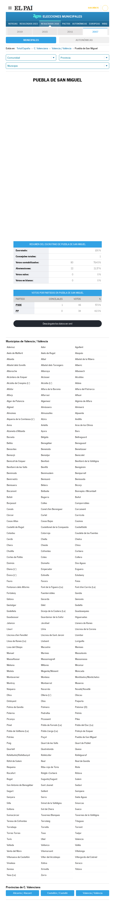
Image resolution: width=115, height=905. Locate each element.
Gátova (10, 599)
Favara (44, 581)
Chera (10, 545)
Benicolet (79, 455)
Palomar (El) (81, 707)
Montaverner (13, 677)
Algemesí (45, 401)
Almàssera (46, 407)
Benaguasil (80, 443)
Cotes (44, 557)
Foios (77, 581)
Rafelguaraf (81, 755)
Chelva (78, 539)
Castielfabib (81, 527)
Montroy (11, 683)
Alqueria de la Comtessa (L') (20, 419)
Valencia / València (92, 893)
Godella (78, 605)
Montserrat (46, 683)
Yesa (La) (11, 875)
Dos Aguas (80, 563)
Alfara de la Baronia (51, 389)
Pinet (9, 725)
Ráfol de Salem (14, 761)
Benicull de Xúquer (16, 461)
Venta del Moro (14, 851)
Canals (10, 509)
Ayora (44, 431)
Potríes (10, 737)
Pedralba (45, 713)
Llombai (79, 635)
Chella (44, 539)
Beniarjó (11, 455)
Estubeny (79, 575)
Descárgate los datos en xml (57, 323)
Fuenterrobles (48, 593)
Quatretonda (47, 749)
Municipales (31, 40)
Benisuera (12, 485)
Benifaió (45, 461)
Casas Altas (12, 521)
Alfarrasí (45, 395)
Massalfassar (13, 659)
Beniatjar (45, 455)
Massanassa (81, 659)
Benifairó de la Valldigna (87, 461)
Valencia (79, 839)
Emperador (46, 569)
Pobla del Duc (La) (84, 725)
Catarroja (45, 533)
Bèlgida (44, 437)
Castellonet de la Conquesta (55, 527)
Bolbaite (45, 491)
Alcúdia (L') (46, 383)
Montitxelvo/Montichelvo (87, 677)
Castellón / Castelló (57, 893)
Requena (11, 767)
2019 (20, 31)
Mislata (10, 671)
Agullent (79, 347)
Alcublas (79, 377)
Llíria (43, 629)
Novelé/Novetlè (82, 689)
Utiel (43, 839)
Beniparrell (80, 473)
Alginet (10, 407)
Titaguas (79, 821)
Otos (43, 701)
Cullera (78, 557)
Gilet (43, 605)
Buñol (78, 497)
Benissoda (80, 479)
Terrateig (45, 821)
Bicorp (78, 485)
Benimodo (12, 473)
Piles (77, 719)
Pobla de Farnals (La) (51, 725)
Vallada (10, 845)
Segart (10, 791)
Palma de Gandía (15, 707)
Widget (106, 24)
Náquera (11, 689)
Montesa (45, 677)
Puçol (44, 737)
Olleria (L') (46, 695)
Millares (45, 665)
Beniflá (44, 467)
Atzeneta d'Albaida (16, 431)
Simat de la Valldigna (51, 803)
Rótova (78, 773)
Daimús (10, 563)
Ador (43, 347)
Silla (9, 803)
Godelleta (11, 611)
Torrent (78, 827)
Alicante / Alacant (22, 893)
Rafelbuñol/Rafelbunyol (18, 755)
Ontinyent (11, 701)
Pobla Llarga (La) (49, 731)
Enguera (79, 569)
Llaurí (9, 629)
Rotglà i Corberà (49, 773)
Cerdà (10, 539)
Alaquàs (79, 353)
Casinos (79, 521)
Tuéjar (78, 833)
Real (43, 761)
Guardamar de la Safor (52, 617)
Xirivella (45, 869)
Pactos (66, 24)
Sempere (79, 791)
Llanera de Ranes (83, 623)
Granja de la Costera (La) (53, 611)
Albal (43, 359)
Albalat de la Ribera (84, 359)
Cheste (44, 545)
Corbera (79, 551)
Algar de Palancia (15, 401)
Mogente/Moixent (49, 671)
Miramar (79, 665)
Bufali (9, 497)
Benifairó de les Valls (17, 467)
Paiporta (79, 701)
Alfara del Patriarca (85, 389)
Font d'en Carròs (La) (85, 587)
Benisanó (45, 479)
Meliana (10, 665)
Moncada (79, 671)
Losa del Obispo (14, 647)
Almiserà (79, 407)
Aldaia (78, 383)
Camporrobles (82, 503)
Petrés (78, 713)
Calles (44, 503)
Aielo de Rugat (48, 353)
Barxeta (10, 437)
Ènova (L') (11, 575)
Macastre (45, 647)
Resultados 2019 (50, 24)
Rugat (10, 779)
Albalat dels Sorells (16, 365)
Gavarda (45, 599)
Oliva (9, 695)
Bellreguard (81, 437)
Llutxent (45, 641)
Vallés (78, 845)
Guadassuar (13, 617)
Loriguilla (79, 641)
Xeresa (10, 869)
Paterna (11, 713)
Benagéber (46, 443)
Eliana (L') (11, 569)
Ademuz (11, 347)
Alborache (12, 371)
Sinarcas (79, 803)
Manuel (10, 653)
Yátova (78, 869)
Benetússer (80, 449)
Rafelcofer (46, 755)
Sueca (78, 809)
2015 (45, 31)
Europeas (94, 24)
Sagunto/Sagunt (49, 779)
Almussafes (46, 413)
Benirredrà (12, 479)
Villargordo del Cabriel (86, 857)
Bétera (44, 485)
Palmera (45, 707)
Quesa (78, 749)
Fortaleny (11, 593)
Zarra (43, 875)
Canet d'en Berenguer (52, 509)
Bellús (10, 443)
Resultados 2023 (29, 24)
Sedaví (78, 785)
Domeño (45, 563)
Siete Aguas (81, 797)
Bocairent (11, 491)
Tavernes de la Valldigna (87, 815)
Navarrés (45, 689)
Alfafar (10, 389)
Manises (79, 647)
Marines (45, 653)
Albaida (10, 359)
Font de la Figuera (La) (52, 587)
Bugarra (45, 497)
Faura (9, 581)
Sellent (44, 791)
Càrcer (10, 515)
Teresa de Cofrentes (17, 821)
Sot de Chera (47, 809)
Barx (77, 431)
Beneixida (46, 449)
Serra (44, 797)
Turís (9, 839)
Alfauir (78, 395)
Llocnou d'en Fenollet (17, 635)
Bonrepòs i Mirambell (85, 491)
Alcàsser (45, 377)
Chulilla (10, 551)
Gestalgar (11, 605)
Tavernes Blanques (50, 815)
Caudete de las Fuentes (86, 533)
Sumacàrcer (13, 815)
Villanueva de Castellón (18, 857)
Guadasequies (82, 611)
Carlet (44, 515)
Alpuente (79, 413)
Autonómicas (84, 40)
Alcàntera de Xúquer (17, 377)
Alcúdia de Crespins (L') (18, 383)
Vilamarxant (47, 851)
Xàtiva (44, 863)
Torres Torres (13, 833)
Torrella (45, 827)
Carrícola (79, 515)
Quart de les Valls (49, 743)
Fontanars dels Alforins (18, 587)
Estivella (45, 575)
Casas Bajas (47, 521)
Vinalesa (11, 863)
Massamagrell (48, 659)
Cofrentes (46, 551)
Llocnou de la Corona (85, 629)
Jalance (11, 623)
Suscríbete (93, 8)
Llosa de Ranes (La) (16, 641)
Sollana (10, 809)
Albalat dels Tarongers (52, 365)
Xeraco (78, 863)
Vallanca (45, 845)
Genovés (79, 599)
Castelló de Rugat (15, 527)
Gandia (78, 593)
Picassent (46, 719)
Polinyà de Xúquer (84, 731)
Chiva (78, 545)
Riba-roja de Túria (50, 767)
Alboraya (45, 371)
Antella (44, 425)
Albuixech (80, 371)
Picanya (11, 719)
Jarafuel (45, 623)
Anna (9, 425)
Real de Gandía (82, 761)
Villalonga (80, 851)
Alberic (78, 365)
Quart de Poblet (83, 743)
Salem (78, 779)
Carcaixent (80, 509)
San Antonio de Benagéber (20, 785)
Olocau (78, 695)
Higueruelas (81, 617)
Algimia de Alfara (83, 401)
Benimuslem (47, 473)
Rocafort (11, 773)
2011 (70, 31)
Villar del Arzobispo (50, 857)
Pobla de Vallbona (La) (18, 731)
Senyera (11, 797)
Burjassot (11, 503)
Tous (43, 833)
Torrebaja (11, 827)
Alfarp (10, 395)
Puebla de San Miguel (85, 737)
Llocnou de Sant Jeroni (52, 635)
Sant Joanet (47, 785)
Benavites (11, 449)
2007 (95, 31)
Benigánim (80, 467)
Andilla (78, 419)
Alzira (44, 419)
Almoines (11, 413)
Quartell (11, 749)
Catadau (11, 533)
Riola (77, 767)
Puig (9, 743)
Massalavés (81, 653)
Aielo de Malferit (15, 353)
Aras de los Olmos (84, 425)
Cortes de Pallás (15, 557)
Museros (79, 683)
